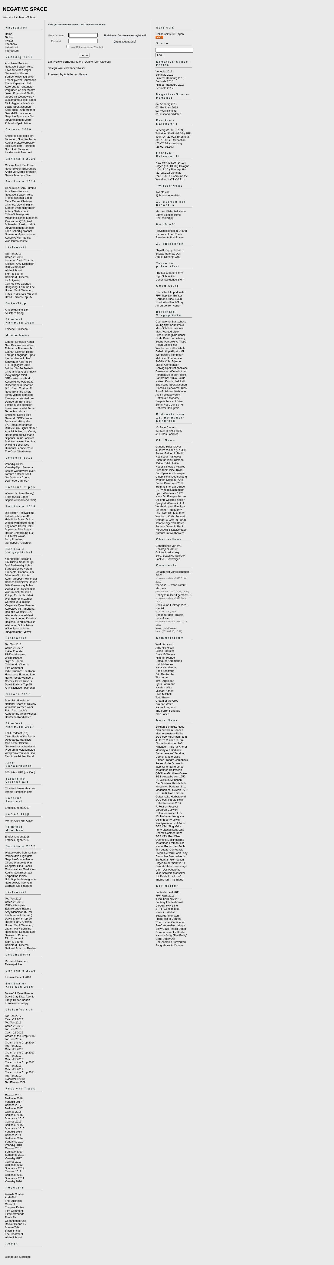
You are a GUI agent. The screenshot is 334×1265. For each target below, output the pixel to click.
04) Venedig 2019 (166, 104)
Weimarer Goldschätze (19, 625)
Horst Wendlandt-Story (169, 302)
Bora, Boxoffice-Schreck (170, 555)
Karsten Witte (163, 687)
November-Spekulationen (20, 234)
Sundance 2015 (14, 1128)
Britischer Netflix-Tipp (18, 414)
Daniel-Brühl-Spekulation (20, 588)
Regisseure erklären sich (20, 621)
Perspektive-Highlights (18, 856)
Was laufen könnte (16, 241)
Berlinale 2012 (14, 1164)
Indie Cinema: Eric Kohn (20, 671)
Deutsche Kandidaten (18, 717)
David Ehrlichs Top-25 (18, 297)
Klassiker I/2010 (15, 1079)
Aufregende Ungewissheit (20, 713)
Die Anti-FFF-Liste (166, 905)
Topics (9, 37)
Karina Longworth (166, 707)
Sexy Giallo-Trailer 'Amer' (171, 928)
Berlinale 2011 (14, 1174)
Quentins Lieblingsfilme (169, 839)
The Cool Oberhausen (18, 451)
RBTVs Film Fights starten (21, 428)
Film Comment (14, 667)
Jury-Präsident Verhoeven (171, 391)
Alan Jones (162, 714)
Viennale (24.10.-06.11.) (168, 174)
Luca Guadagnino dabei (170, 335)
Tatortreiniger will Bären (169, 523)
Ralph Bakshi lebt (166, 344)
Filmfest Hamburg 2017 (169, 84)
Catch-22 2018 (14, 257)
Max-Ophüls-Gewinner (169, 328)
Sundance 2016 (14, 1118)
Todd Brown (162, 697)
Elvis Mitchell (163, 694)
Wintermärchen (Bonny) (19, 493)
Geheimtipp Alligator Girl (170, 351)
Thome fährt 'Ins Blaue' (169, 879)
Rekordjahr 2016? (166, 549)
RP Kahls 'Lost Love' (168, 876)
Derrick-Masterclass (167, 756)
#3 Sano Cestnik (165, 427)
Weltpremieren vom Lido (20, 753)
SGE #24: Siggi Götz (168, 826)
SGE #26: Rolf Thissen (169, 793)
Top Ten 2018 (13, 253)
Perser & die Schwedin (169, 763)
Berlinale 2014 (14, 1138)
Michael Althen (164, 690)
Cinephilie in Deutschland (171, 476)
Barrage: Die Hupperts (18, 885)
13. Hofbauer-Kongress (169, 816)
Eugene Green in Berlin (169, 526)
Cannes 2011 (13, 1171)
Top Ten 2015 (13, 1029)
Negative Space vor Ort (19, 116)
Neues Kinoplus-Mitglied (170, 466)
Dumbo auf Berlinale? (18, 401)
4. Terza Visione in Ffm (169, 740)
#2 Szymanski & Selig (168, 430)
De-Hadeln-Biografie (17, 421)
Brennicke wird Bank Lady (171, 853)
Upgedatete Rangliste (18, 739)
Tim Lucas (161, 677)
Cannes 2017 (13, 1105)
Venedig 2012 (13, 1158)
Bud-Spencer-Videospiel (170, 473)
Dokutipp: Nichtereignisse (20, 879)
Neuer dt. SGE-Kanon (18, 418)
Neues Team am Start (18, 175)
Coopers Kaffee (14, 1207)
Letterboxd (11, 47)
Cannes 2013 (13, 1148)
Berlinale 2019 (164, 74)
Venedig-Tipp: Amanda (19, 467)
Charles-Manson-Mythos (20, 788)
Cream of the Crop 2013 (20, 1052)
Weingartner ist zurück (18, 598)
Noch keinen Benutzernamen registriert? (125, 35)
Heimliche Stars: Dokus (19, 519)
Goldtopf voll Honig (167, 552)
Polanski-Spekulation (18, 123)
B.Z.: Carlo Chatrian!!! (18, 388)
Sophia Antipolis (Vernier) (20, 500)
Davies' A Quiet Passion (19, 993)
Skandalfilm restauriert (18, 113)
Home (8, 34)
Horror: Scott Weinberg (19, 290)
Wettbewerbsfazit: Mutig (19, 522)
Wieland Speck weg (17, 444)
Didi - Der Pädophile (167, 869)
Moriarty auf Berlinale (168, 750)
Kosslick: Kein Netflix (18, 237)
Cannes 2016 (13, 1111)
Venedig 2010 (13, 1181)
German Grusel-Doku (168, 299)
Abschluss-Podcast (17, 63)
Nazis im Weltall (165, 912)
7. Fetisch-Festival (166, 806)
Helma (83, 74)
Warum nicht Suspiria (18, 592)
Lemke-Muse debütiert (18, 404)
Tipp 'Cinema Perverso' (169, 766)
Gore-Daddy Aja (165, 938)
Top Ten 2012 (13, 1055)
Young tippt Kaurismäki (169, 325)
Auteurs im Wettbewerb (169, 533)
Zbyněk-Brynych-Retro (169, 250)
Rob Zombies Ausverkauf (170, 942)
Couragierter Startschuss (170, 321)
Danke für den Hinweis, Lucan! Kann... (169, 616)
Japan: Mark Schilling (18, 928)
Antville (68, 74)
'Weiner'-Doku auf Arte (169, 479)
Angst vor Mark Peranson (20, 171)
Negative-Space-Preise (19, 66)
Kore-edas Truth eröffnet (20, 109)
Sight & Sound (14, 273)
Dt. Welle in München (168, 779)
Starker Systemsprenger (20, 207)
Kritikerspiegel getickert (19, 135)
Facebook (11, 44)
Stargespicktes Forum (18, 568)
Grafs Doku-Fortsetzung (170, 338)
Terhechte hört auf (16, 411)
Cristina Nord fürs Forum (20, 165)
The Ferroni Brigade (167, 710)
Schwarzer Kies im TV (18, 361)
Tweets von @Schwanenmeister (167, 193)
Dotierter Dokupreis (167, 408)
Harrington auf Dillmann (19, 434)
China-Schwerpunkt (17, 214)
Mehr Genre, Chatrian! (18, 201)
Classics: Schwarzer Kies (171, 388)
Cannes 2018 (13, 1095)
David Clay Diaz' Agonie (19, 996)
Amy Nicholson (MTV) (18, 912)
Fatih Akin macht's (16, 710)
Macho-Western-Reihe (169, 733)
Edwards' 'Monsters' (167, 915)
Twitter (9, 40)
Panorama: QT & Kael (18, 221)
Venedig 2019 (164, 71)
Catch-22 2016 (14, 902)
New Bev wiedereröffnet (19, 345)
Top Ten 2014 (13, 1039)
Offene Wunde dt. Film (19, 862)
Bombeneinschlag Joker (20, 76)
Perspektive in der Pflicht (170, 374)
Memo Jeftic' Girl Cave (19, 820)
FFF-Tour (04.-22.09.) (173, 135)
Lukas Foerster (14, 651)
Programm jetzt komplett (20, 749)
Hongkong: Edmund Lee (20, 287)
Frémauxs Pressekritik (18, 348)
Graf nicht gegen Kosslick (20, 618)
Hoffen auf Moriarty (167, 398)
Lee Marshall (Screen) (18, 915)
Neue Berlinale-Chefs (18, 391)
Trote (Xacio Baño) (16, 496)
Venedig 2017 (13, 1101)
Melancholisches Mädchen (21, 217)
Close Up (10, 1204)
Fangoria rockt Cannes (169, 945)
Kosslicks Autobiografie (19, 381)
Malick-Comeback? (167, 364)
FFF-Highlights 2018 (17, 365)
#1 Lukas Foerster (166, 434)
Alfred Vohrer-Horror (167, 305)
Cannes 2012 (13, 1161)
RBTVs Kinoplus (15, 267)
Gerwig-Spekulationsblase (171, 368)
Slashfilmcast (13, 1230)
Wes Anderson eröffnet (19, 615)
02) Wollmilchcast (166, 110)
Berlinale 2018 (14, 1098)
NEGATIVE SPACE (25, 9)
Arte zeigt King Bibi (16, 309)
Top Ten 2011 (13, 1065)
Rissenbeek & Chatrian (19, 385)
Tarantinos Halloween (168, 769)
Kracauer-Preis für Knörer (171, 746)
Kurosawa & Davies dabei (171, 529)
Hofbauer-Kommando (168, 660)
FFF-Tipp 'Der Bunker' (169, 295)
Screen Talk (12, 1227)
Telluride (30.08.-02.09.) (170, 133)
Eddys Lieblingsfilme (168, 214)
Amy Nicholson (164, 647)
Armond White (164, 704)
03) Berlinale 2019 (166, 107)
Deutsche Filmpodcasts (169, 292)
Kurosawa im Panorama (20, 608)
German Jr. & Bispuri (17, 601)
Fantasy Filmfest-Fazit (169, 902)
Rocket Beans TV (15, 1224)
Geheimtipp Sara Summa (20, 188)
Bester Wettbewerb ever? (20, 470)
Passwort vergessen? (125, 41)
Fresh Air (10, 1217)
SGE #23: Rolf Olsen (168, 836)
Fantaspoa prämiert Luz (19, 398)
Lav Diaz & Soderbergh (19, 562)
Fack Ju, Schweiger (167, 559)
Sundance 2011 (14, 1178)
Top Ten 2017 (13, 644)
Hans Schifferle (164, 670)
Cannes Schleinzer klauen (21, 582)
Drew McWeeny (165, 654)
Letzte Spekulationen (18, 106)
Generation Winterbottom (170, 371)
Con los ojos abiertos (18, 283)
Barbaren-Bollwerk (166, 809)
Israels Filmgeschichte (18, 791)
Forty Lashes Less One (169, 829)
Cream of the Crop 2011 (20, 1072)
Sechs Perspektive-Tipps (170, 341)
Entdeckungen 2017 (17, 807)
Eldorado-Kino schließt (169, 743)
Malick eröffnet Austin (168, 358)
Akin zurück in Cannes (169, 730)
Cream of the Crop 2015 (20, 1036)
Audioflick (11, 1197)
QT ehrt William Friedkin (170, 499)
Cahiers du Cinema (17, 277)
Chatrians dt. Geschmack (20, 371)
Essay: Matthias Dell (168, 253)
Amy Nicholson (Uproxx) (20, 687)
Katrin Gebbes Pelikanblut (21, 578)
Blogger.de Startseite (18, 1256)
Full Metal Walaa (15, 536)
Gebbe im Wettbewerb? (19, 96)
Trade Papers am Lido (18, 83)
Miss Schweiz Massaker (170, 873)
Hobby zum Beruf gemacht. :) (173, 595)
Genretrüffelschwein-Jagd (171, 866)
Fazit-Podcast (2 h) (16, 733)
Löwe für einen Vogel (18, 70)
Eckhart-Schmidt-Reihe (19, 351)
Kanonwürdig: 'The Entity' (171, 935)
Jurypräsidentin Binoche (20, 227)
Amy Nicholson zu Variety (20, 431)
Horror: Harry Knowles (18, 921)
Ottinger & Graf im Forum (171, 519)
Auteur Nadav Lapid (17, 211)
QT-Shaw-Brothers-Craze (171, 773)
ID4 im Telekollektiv (167, 463)
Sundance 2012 (14, 1168)
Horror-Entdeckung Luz (19, 532)
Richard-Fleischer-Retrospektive (16, 963)
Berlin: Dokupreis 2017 (169, 483)
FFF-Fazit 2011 (164, 895)
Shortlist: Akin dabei (17, 700)
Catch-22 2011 (14, 1069)
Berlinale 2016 (14, 1115)
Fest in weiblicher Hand (19, 756)
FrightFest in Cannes (168, 918)
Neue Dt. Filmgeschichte (170, 496)
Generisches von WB (168, 545)
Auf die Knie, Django (168, 361)
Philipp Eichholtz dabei (19, 595)
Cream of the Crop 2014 (20, 1042)
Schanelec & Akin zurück (20, 224)
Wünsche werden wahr (19, 707)
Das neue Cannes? (17, 480)
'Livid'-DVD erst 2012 (168, 899)
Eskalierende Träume (18, 908)
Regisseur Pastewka (168, 456)
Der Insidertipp (164, 218)
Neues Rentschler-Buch (170, 846)
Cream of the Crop (166, 700)
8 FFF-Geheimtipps (167, 908)
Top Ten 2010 (13, 1075)
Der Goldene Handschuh (170, 783)
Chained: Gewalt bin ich (19, 204)
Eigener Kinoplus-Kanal (19, 341)
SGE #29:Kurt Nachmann (171, 736)
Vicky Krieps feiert (16, 375)
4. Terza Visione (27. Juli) (170, 450)
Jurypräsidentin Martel (18, 119)
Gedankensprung (15, 1220)
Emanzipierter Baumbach (20, 80)
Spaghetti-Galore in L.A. (170, 503)
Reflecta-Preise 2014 (168, 803)
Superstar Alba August (18, 529)
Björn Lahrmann (165, 684)
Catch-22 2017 (14, 647)
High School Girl (165, 276)
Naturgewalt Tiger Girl (18, 882)
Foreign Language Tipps (20, 355)
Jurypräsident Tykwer (18, 631)
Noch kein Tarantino (17, 149)
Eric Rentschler (164, 674)
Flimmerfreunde (14, 1214)
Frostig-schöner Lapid (18, 197)
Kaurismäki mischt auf (18, 872)
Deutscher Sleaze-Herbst (170, 856)
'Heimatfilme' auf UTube (170, 486)
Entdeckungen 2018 (17, 836)
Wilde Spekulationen (17, 628)
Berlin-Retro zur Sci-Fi (169, 404)
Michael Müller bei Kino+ (170, 211)
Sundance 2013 (14, 1154)
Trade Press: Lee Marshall (21, 293)
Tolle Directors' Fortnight (20, 145)
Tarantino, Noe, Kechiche (20, 139)
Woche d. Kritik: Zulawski (170, 516)
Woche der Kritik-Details (170, 348)
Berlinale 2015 (14, 1125)
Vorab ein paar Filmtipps (170, 506)
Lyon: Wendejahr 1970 (169, 493)
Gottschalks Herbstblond (170, 796)
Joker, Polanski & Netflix (20, 93)
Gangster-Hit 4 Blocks (18, 866)
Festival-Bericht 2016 (18, 977)
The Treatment (14, 1234)
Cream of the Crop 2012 (20, 1062)
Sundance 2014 (14, 1141)
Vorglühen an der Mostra (20, 90)
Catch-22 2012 (14, 1059)
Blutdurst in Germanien (169, 859)
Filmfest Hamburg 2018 (169, 78)
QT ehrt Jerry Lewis (167, 819)
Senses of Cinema (16, 935)
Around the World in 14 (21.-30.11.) (171, 177)
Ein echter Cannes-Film (19, 572)
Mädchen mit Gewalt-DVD (171, 790)
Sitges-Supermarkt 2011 (170, 863)
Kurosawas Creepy (16, 1003)
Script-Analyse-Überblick (20, 441)
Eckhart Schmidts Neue (169, 726)
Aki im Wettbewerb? (167, 394)
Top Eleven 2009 (15, 1082)
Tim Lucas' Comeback (169, 849)
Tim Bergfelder (164, 680)
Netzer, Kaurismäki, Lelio (170, 381)
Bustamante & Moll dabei (20, 99)
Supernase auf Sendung (170, 753)
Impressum (12, 50)
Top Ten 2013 (13, 1045)
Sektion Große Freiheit (19, 368)
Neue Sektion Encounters (20, 168)
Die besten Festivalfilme (19, 512)
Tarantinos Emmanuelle (169, 843)
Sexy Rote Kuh (14, 539)
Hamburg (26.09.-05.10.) (168, 145)
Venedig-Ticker (14, 464)
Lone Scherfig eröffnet (18, 231)
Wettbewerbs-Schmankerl (21, 852)
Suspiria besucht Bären (169, 401)
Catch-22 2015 (14, 1032)
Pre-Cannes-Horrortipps (170, 925)
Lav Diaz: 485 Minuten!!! (170, 513)
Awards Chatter (14, 1194)
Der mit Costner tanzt (168, 833)
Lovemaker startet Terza (20, 408)
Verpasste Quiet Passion (20, 605)
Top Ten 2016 (13, 898)
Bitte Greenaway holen (19, 585)
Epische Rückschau (17, 329)
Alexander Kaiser (74, 68)
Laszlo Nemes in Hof (17, 358)
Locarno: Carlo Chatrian (19, 260)
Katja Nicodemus (165, 667)
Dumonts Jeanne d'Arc (19, 448)
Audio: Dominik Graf (167, 256)
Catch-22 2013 (14, 1049)
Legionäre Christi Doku (19, 526)
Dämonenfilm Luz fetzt (18, 575)
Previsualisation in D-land (171, 230)
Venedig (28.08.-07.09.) (169, 130)
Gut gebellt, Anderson (18, 542)
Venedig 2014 (13, 1131)
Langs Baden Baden (17, 1000)
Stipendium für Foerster (19, 438)
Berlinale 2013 (14, 1151)
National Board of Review (20, 703)
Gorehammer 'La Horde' (170, 932)
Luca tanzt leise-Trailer (169, 470)
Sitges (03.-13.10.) (166, 166)
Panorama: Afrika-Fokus (170, 378)
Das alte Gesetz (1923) (19, 611)
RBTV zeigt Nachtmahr (169, 489)
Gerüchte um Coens (17, 477)
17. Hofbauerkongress (18, 424)
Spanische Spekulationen (171, 384)
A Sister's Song (14, 313)
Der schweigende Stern (169, 279)
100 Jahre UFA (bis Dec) (20, 772)
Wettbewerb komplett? (169, 354)
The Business (13, 1200)
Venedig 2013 (13, 1145)
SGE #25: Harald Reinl (169, 799)
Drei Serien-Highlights (18, 565)
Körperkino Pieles (16, 876)
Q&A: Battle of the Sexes (20, 736)
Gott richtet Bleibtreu (17, 743)
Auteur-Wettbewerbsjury (20, 142)
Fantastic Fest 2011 (167, 892)
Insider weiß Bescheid (18, 152)
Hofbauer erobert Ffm (168, 813)
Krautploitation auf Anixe (170, 823)
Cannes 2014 (13, 1135)
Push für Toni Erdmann (169, 460)
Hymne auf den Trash (168, 234)
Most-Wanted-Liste (167, 331)
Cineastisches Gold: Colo (20, 869)
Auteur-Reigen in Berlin (169, 453)
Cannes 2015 (13, 1121)
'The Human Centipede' (169, 922)
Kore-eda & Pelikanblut (19, 86)
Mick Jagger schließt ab (19, 103)
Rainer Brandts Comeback (171, 759)
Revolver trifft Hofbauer (169, 237)
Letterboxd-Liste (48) (17, 516)
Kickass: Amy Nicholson (19, 263)
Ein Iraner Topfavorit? (168, 509)
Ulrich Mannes (164, 664)
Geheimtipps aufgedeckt (20, 746)
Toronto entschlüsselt (18, 474)
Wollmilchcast (13, 270)
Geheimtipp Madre (16, 73)
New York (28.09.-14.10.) (170, 162)
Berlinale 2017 (14, 1108)
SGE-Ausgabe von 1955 (170, 776)
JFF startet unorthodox (19, 378)
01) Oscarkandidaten (168, 114)
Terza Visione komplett (19, 394)
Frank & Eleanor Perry (169, 272)
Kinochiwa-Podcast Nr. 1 (170, 786)
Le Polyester (12, 280)
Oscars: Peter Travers (18, 681)
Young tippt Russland (18, 558)
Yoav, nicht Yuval (165, 628)
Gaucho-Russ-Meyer (168, 446)
